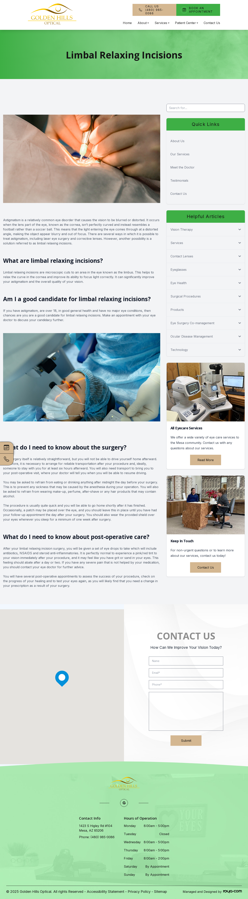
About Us (177, 141)
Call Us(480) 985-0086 (154, 10)
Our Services (179, 154)
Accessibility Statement (105, 892)
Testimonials (179, 180)
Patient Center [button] (186, 23)
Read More (205, 460)
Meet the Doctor (182, 167)
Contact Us (212, 23)
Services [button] (162, 23)
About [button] (143, 23)
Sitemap (160, 892)
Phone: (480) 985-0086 (97, 837)
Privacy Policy (139, 892)
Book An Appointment (201, 9)
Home (127, 23)
